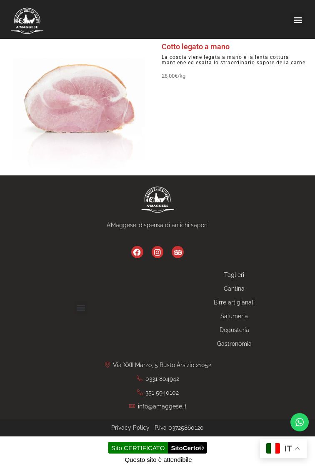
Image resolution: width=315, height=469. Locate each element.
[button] (298, 19)
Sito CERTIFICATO (138, 447)
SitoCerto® (187, 447)
